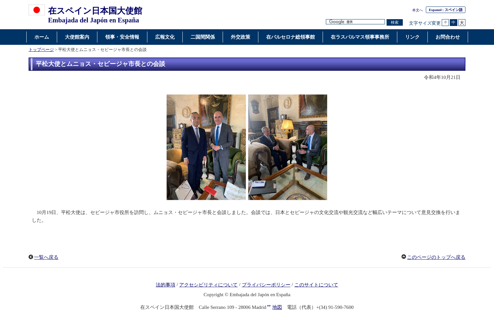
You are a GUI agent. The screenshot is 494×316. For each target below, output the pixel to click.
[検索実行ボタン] (395, 22)
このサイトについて (316, 284)
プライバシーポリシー (266, 284)
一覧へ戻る (46, 257)
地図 (277, 307)
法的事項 (165, 284)
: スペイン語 (445, 10)
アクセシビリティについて (208, 284)
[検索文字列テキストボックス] (355, 22)
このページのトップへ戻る (436, 257)
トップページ (41, 49)
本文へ (417, 10)
